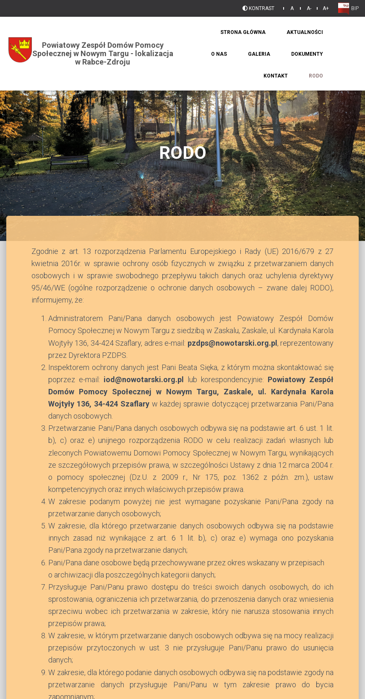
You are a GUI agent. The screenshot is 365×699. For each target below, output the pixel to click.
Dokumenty (307, 54)
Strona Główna (243, 32)
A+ (326, 8)
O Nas (219, 54)
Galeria (259, 54)
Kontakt (275, 76)
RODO (316, 76)
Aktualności (305, 32)
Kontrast (258, 8)
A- (309, 8)
